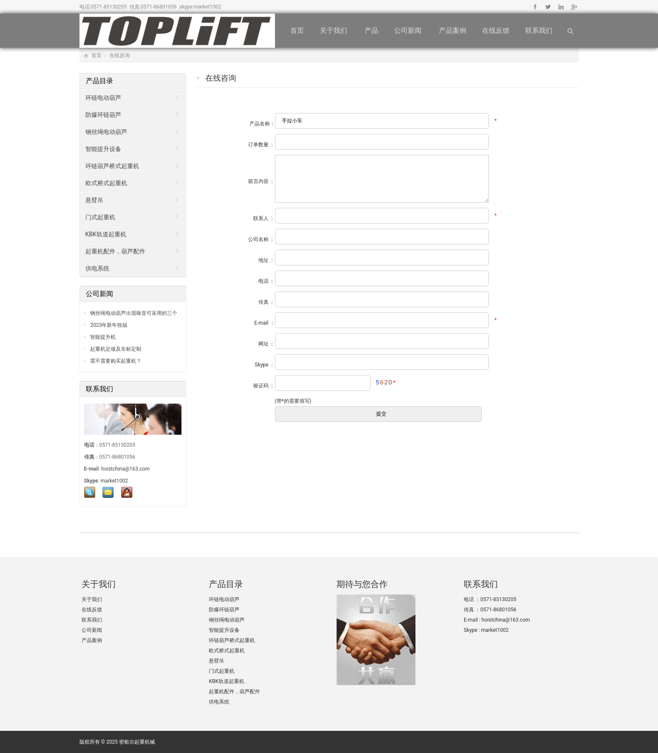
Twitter (548, 7)
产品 (371, 30)
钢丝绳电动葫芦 (106, 131)
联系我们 (539, 30)
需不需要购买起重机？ (115, 361)
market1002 (207, 7)
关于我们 (334, 30)
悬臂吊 (94, 200)
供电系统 (97, 268)
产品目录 (100, 81)
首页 (297, 30)
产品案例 (452, 30)
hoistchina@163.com (125, 469)
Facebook (535, 7)
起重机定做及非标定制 (115, 349)
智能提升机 (102, 337)
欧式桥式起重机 (106, 183)
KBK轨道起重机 (105, 234)
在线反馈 (495, 30)
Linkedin (561, 7)
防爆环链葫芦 (103, 114)
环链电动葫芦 (103, 97)
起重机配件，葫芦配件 (115, 251)
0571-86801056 (159, 7)
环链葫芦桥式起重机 (112, 166)
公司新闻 (408, 30)
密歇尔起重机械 (137, 742)
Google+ (573, 7)
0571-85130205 (108, 7)
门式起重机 (100, 217)
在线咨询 (119, 55)
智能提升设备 (103, 148)
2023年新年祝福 (108, 325)
